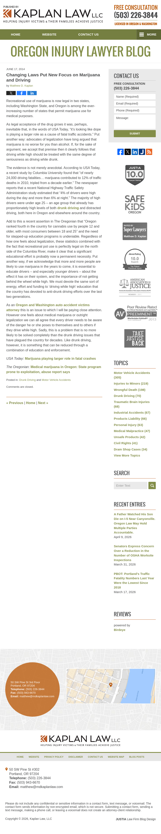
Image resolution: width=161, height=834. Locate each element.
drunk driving (68, 208)
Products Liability (130, 418)
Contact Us (88, 34)
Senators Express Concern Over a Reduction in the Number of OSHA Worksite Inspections (134, 553)
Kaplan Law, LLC (41, 818)
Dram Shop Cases (130, 449)
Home (15, 34)
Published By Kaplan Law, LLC (136, 15)
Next (43, 403)
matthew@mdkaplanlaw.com (41, 787)
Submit (135, 133)
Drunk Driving (27, 379)
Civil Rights (126, 443)
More (151, 34)
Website (49, 34)
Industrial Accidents (132, 412)
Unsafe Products (129, 437)
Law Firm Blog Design (136, 819)
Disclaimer (76, 757)
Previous (14, 403)
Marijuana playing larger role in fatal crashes (60, 358)
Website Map (116, 757)
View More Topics (127, 455)
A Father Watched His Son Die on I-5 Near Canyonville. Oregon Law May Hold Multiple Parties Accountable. (134, 523)
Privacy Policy (54, 757)
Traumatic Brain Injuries (132, 404)
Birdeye (119, 630)
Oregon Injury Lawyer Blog (53, 14)
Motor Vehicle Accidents (56, 379)
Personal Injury (128, 425)
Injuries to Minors (131, 383)
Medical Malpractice (132, 431)
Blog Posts (136, 757)
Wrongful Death (129, 389)
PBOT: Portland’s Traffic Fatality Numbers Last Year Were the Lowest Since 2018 (134, 580)
